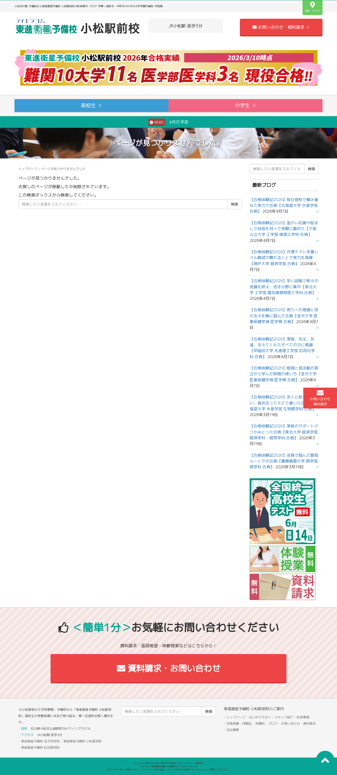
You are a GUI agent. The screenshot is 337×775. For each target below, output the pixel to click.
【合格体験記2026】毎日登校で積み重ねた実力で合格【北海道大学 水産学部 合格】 (284, 205)
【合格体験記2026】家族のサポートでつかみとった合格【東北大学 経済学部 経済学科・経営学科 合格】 (284, 432)
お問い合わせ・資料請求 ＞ (281, 27)
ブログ (272, 723)
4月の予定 (168, 122)
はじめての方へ (260, 717)
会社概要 (232, 730)
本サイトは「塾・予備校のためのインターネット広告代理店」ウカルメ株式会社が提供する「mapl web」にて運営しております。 (168, 769)
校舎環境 (303, 717)
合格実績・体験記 (239, 723)
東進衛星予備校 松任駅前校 (40, 747)
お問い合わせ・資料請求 (298, 723)
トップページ (27, 169)
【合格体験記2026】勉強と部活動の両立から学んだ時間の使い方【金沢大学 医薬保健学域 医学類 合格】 (284, 374)
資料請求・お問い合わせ (168, 668)
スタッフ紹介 (283, 717)
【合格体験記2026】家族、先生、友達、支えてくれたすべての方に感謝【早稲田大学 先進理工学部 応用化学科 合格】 (282, 347)
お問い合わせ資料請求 (320, 397)
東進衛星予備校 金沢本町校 (40, 741)
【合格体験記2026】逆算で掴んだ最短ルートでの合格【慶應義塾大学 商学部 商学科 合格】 (284, 461)
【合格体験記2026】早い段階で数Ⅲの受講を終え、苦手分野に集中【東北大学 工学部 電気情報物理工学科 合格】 (284, 286)
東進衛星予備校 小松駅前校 (82, 741)
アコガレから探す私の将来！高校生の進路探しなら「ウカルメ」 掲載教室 (168, 763)
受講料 (260, 723)
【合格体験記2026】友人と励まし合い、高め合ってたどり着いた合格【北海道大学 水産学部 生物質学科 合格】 (283, 403)
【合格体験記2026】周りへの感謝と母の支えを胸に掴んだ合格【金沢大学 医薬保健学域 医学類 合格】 (284, 315)
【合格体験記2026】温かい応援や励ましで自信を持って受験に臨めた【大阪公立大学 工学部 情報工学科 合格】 (284, 228)
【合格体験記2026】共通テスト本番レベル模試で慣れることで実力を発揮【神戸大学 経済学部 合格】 (284, 257)
